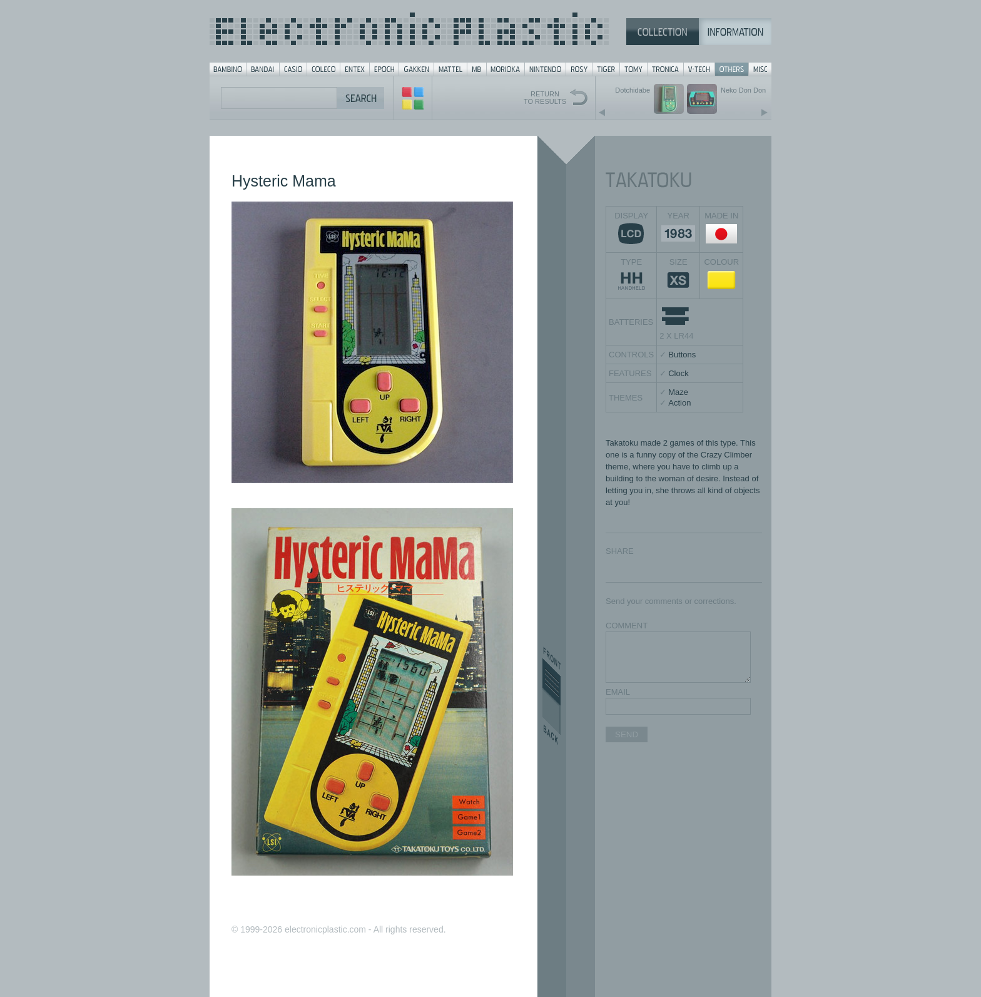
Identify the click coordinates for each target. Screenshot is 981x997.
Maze (678, 392)
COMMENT (627, 625)
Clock (678, 373)
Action (679, 402)
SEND (626, 734)
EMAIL (618, 692)
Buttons (682, 354)
